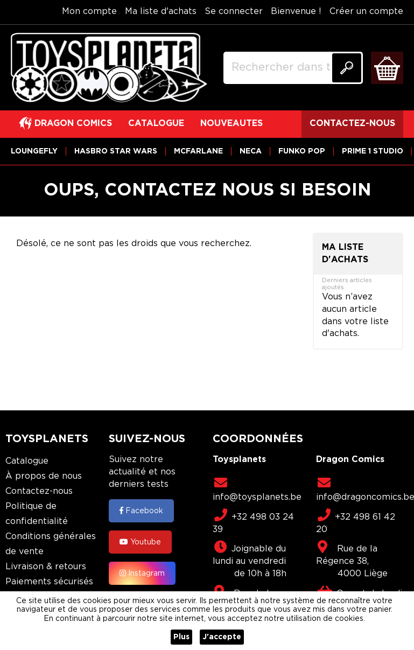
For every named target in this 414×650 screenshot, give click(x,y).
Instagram (142, 573)
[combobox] (293, 68)
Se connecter (234, 12)
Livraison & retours (45, 567)
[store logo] (109, 68)
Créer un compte (366, 12)
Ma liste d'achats (161, 12)
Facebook (141, 510)
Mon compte (89, 12)
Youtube (140, 542)
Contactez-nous (39, 491)
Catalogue (26, 461)
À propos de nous (43, 476)
